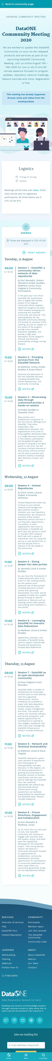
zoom (36, 190)
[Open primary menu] (26, 1056)
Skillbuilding (8, 955)
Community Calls (37, 941)
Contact (32, 967)
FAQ (4, 926)
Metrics (32, 959)
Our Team (33, 963)
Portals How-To (10, 967)
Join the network (37, 930)
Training (6, 959)
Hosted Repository (12, 935)
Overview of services (13, 922)
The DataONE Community (35, 936)
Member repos (35, 926)
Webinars (7, 963)
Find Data (11, 975)
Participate (34, 922)
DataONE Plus (9, 930)
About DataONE (36, 955)
